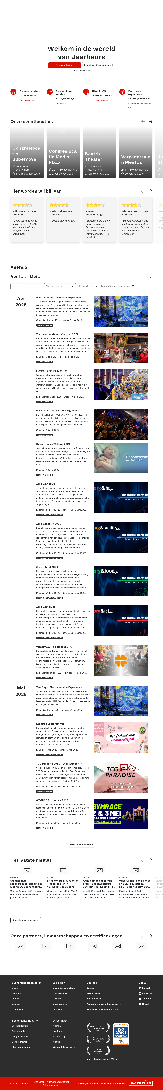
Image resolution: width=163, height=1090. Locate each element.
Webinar (16, 999)
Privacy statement (51, 1085)
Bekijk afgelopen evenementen (117, 286)
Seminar (16, 1004)
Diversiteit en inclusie (64, 988)
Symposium (18, 1009)
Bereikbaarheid (132, 13)
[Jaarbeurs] (141, 1083)
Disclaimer (39, 1082)
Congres (16, 993)
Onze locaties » (27, 101)
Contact (149, 13)
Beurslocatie (18, 1031)
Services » (61, 104)
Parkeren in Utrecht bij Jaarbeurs (104, 1004)
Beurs (15, 988)
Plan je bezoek (94, 999)
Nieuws (56, 1042)
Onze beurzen (99, 13)
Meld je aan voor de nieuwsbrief (103, 1009)
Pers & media (104, 4)
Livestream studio (21, 1047)
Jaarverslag (59, 1036)
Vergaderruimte (20, 1026)
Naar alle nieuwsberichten (25, 920)
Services (57, 1009)
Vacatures (92, 4)
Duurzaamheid (60, 993)
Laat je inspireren (81, 71)
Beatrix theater (19, 1042)
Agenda (35, 13)
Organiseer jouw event (55, 13)
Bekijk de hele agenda (81, 844)
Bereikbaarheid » (100, 101)
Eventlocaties (81, 13)
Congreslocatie (20, 1036)
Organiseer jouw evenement (98, 65)
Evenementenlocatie (25, 1020)
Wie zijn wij (60, 983)
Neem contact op (64, 65)
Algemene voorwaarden (58, 1082)
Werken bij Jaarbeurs (64, 1047)
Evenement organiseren (27, 983)
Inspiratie (58, 1031)
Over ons (113, 13)
